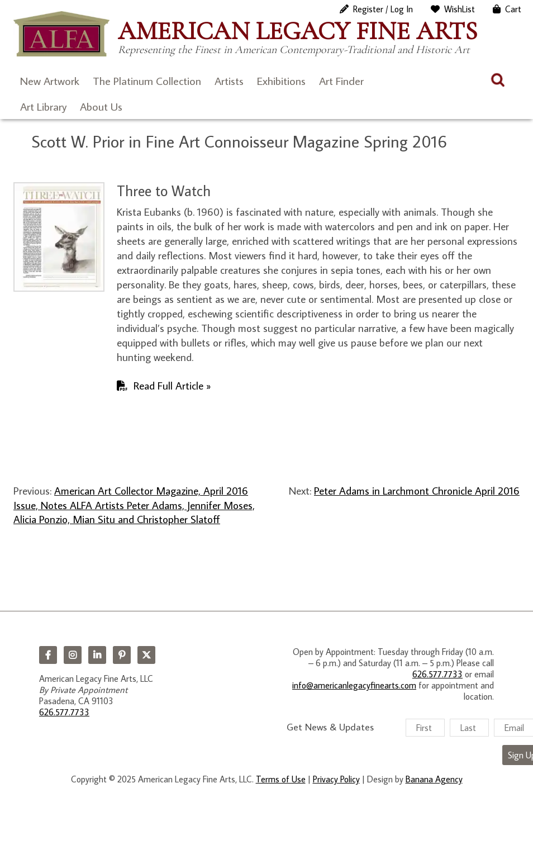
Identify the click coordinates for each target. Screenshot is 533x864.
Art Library (43, 106)
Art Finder (341, 80)
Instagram (73, 655)
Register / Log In (383, 8)
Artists (229, 80)
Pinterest (122, 655)
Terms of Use (281, 779)
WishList (459, 8)
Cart (513, 8)
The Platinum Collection (147, 80)
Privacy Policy (336, 779)
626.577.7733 (64, 712)
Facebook (48, 655)
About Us (101, 106)
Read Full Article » (172, 385)
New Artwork (49, 80)
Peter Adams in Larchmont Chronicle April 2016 (417, 490)
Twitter (146, 655)
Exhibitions (281, 80)
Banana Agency (434, 779)
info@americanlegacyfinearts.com (354, 685)
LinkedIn (97, 655)
